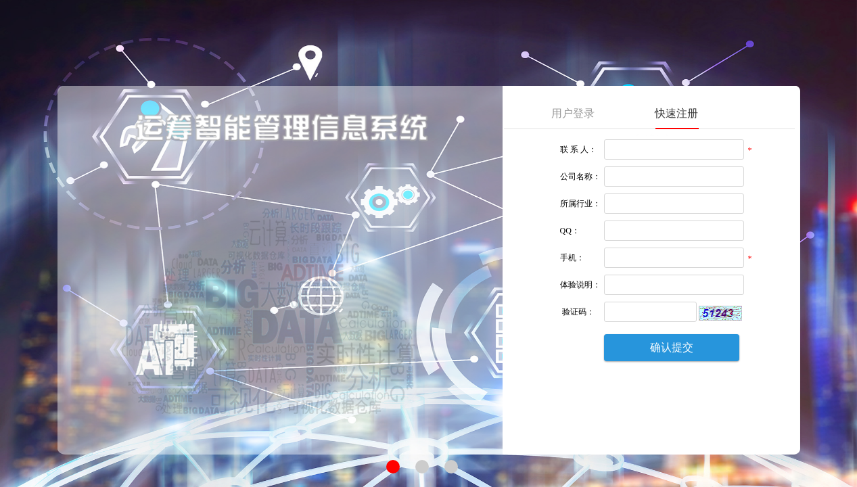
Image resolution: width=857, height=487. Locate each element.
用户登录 (573, 113)
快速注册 (676, 113)
